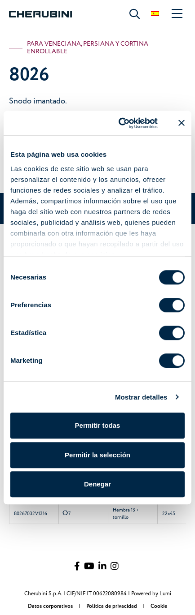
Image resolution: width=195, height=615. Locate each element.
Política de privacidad (112, 606)
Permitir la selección (97, 455)
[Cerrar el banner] (181, 123)
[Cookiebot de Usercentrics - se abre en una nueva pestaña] (120, 123)
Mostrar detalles (141, 397)
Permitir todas (97, 425)
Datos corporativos (51, 606)
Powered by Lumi (151, 594)
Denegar (97, 484)
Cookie (159, 606)
